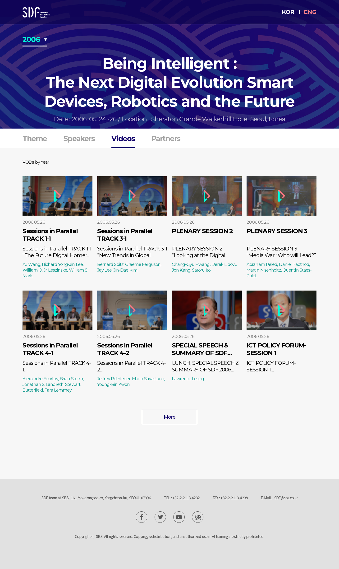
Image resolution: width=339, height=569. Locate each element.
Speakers (79, 138)
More (169, 417)
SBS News (197, 517)
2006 (31, 40)
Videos (123, 138)
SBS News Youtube (179, 517)
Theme (35, 138)
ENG (310, 12)
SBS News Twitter (160, 517)
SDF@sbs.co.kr (286, 497)
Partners (165, 138)
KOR (288, 12)
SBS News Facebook (141, 517)
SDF (36, 12)
